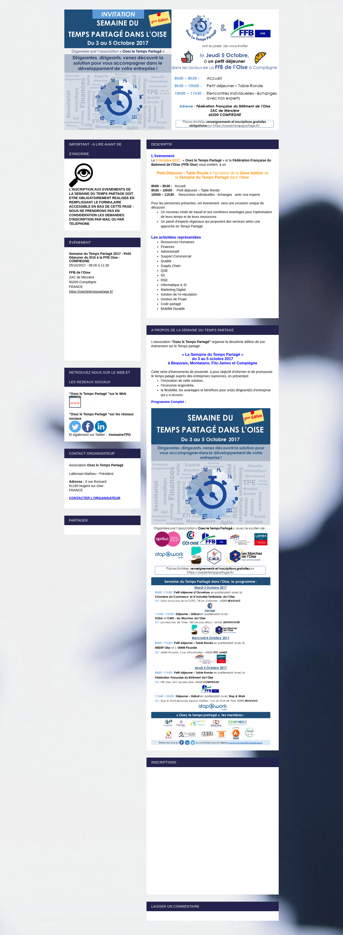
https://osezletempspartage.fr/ (91, 291)
